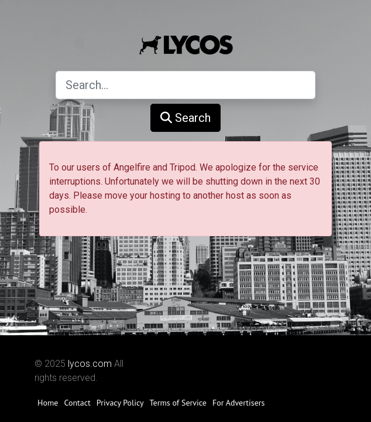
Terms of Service (178, 402)
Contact (77, 402)
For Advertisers (238, 402)
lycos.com (90, 363)
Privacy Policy (120, 402)
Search (185, 118)
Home (47, 402)
